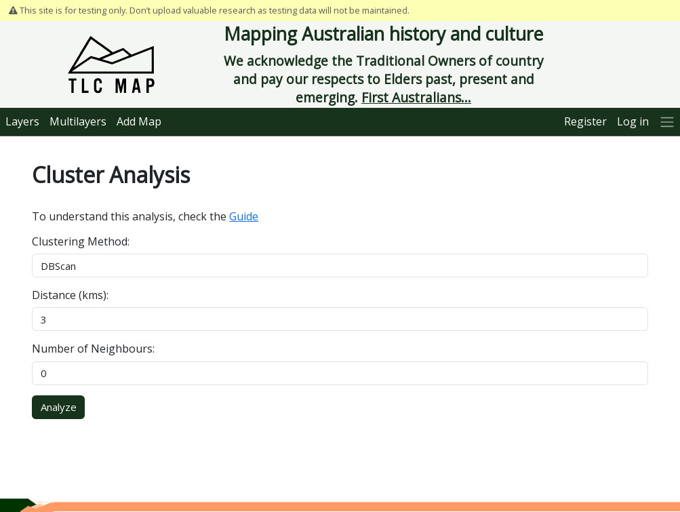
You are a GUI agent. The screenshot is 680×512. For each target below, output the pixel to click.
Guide (243, 216)
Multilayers (77, 121)
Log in (633, 121)
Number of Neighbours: (93, 348)
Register (585, 121)
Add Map (139, 121)
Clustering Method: (80, 241)
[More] (667, 122)
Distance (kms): (70, 295)
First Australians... (416, 97)
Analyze (59, 407)
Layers (22, 121)
